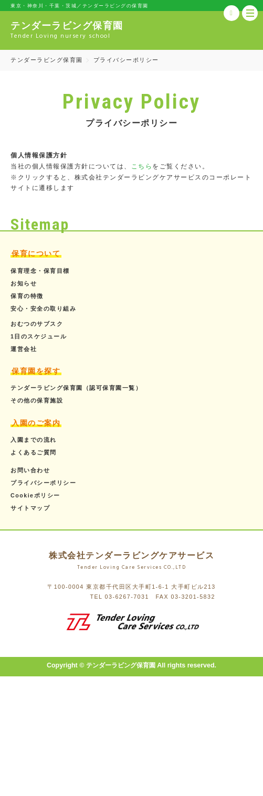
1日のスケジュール (38, 336)
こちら (142, 166)
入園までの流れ (33, 440)
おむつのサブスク (36, 324)
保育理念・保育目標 (40, 271)
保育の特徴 (27, 296)
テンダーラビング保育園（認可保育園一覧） (76, 388)
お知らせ (23, 283)
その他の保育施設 (36, 400)
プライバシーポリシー (43, 483)
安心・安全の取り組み (43, 308)
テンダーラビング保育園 (46, 60)
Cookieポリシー (35, 495)
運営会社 (23, 349)
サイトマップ (30, 508)
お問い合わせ (30, 470)
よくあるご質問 (33, 452)
